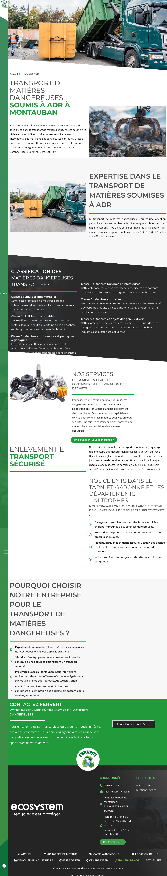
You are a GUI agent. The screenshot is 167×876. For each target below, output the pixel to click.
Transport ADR (127, 860)
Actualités (153, 860)
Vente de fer (69, 860)
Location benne (145, 854)
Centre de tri (97, 860)
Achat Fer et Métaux (60, 854)
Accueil (24, 854)
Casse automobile (104, 854)
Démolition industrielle (33, 860)
